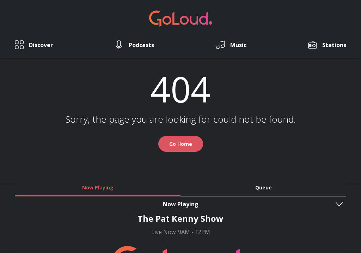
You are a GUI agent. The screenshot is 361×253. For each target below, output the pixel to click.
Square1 (196, 234)
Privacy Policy (241, 207)
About (147, 207)
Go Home (180, 154)
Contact (176, 207)
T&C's (205, 207)
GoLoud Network (161, 215)
